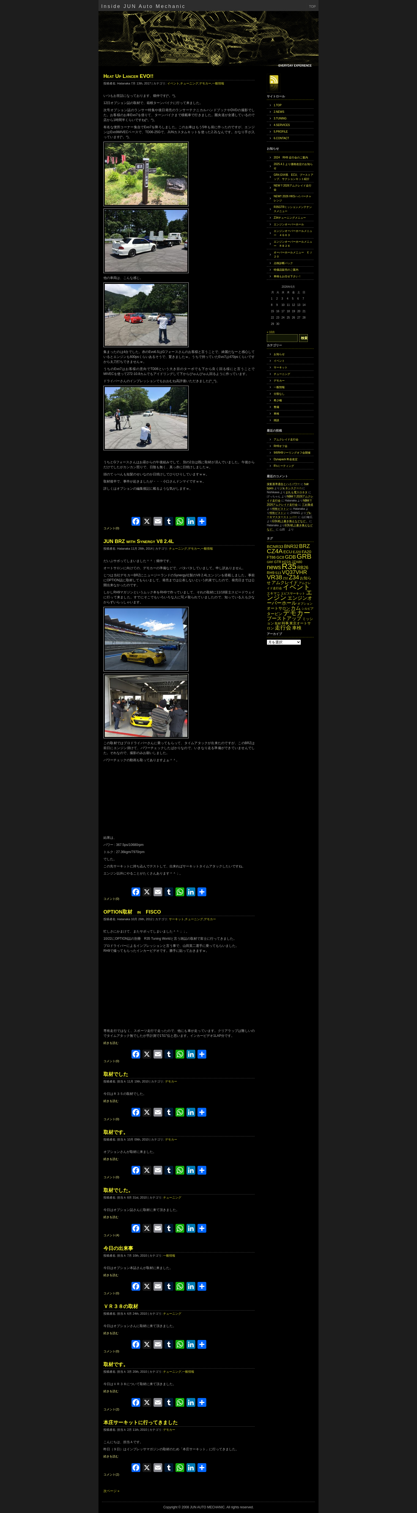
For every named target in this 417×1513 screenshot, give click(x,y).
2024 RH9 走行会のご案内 (291, 157)
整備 (276, 407)
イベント (173, 83)
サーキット (176, 919)
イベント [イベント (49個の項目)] (296, 587)
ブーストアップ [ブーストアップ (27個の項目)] (284, 618)
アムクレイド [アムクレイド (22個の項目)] (284, 582)
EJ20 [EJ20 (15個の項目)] (297, 552)
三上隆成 (307, 504)
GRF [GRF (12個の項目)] (270, 562)
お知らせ (279, 354)
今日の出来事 (118, 1248)
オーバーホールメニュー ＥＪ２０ (293, 254)
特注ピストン (280, 508)
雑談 (276, 420)
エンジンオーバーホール (289, 224)
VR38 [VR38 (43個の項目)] (274, 577)
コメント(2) (111, 1409)
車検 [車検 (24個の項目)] (296, 628)
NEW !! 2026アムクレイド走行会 (292, 187)
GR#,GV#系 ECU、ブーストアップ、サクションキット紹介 (293, 176)
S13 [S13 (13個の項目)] (278, 573)
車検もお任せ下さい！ (287, 276)
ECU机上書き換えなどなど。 (290, 521)
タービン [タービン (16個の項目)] (274, 614)
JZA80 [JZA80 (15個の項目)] (297, 562)
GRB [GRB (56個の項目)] (304, 556)
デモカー (205, 83)
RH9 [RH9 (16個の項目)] (271, 573)
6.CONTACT (281, 138)
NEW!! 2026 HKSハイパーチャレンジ (292, 198)
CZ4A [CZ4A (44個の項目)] (274, 551)
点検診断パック (283, 263)
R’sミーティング (284, 465)
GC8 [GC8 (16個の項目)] (280, 557)
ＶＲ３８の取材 (120, 1306)
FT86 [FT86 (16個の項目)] (271, 557)
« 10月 (271, 332)
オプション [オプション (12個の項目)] (304, 603)
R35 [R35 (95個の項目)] (289, 566)
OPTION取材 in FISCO (132, 912)
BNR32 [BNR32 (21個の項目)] (291, 546)
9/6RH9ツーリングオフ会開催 (292, 452)
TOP (312, 7)
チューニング (189, 83)
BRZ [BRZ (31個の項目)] (304, 546)
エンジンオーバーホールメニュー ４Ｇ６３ (293, 233)
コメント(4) (111, 1235)
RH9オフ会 (280, 446)
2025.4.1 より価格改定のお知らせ (293, 166)
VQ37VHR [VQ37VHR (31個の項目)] (294, 572)
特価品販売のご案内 (286, 269)
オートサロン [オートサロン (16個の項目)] (278, 608)
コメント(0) (111, 528)
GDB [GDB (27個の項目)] (290, 557)
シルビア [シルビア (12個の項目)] (307, 608)
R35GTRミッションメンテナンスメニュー (293, 209)
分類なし (279, 393)
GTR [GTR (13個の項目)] (277, 562)
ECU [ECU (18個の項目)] (287, 552)
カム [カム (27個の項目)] (296, 608)
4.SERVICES (282, 125)
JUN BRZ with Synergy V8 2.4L (138, 541)
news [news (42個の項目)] (274, 567)
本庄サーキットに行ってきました (140, 1422)
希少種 (278, 400)
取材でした (115, 1074)
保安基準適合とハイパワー (283, 484)
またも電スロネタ (297, 492)
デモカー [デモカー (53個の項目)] (296, 612)
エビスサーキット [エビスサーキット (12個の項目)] (293, 593)
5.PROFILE (281, 131)
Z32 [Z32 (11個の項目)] (285, 578)
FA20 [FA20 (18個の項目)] (306, 552)
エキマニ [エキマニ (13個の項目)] (273, 593)
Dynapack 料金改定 (286, 459)
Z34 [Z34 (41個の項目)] (294, 577)
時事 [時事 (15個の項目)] (285, 623)
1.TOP (278, 105)
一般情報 (218, 83)
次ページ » (111, 1491)
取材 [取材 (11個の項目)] (278, 623)
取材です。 (115, 1132)
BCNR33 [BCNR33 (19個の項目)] (275, 546)
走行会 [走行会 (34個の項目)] (283, 627)
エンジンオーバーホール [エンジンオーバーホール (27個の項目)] (289, 600)
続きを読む (111, 1043)
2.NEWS (279, 111)
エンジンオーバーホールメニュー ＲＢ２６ (293, 243)
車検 (276, 413)
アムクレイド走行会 (286, 439)
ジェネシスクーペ (291, 488)
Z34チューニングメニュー (290, 217)
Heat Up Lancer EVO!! (128, 76)
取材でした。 (118, 1190)
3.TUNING (280, 118)
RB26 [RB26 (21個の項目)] (302, 567)
